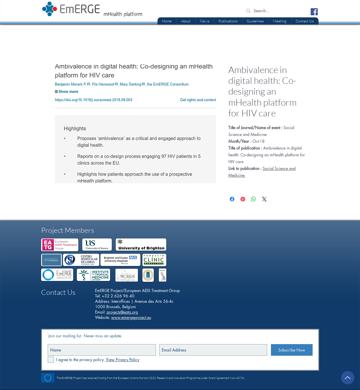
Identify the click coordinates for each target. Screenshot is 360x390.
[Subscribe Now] (292, 350)
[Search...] (275, 11)
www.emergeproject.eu (131, 317)
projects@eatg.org (122, 312)
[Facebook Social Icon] (314, 11)
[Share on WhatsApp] (253, 199)
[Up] (347, 377)
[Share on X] (264, 199)
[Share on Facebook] (232, 199)
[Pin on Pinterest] (242, 199)
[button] (228, 21)
